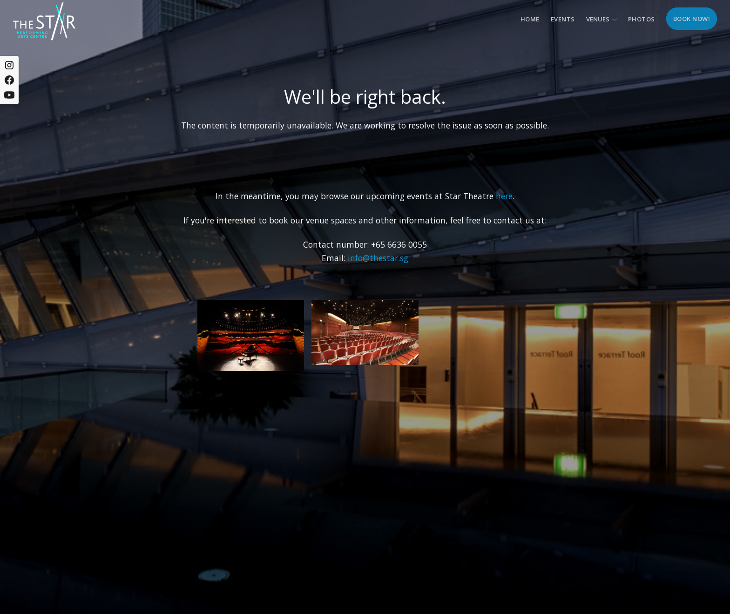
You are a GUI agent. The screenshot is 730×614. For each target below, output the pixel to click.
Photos (641, 19)
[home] (44, 21)
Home (530, 19)
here (504, 196)
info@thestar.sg (378, 257)
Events (563, 19)
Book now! (691, 18)
